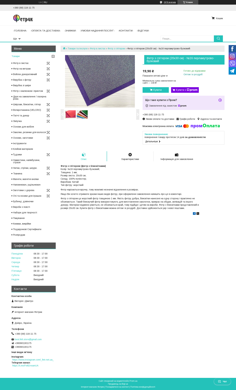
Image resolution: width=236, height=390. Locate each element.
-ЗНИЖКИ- (70, 30)
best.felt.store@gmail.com (28, 339)
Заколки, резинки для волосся (29, 132)
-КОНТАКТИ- (125, 30)
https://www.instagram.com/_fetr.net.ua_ (33, 359)
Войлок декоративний (25, 74)
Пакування (19, 218)
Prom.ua (133, 381)
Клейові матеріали (23, 149)
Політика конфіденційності (142, 387)
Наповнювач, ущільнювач (26, 184)
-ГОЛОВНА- (20, 30)
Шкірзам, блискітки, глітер (27, 104)
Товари (15, 56)
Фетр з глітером (116, 48)
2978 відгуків (170, 2)
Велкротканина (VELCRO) (27, 110)
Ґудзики (17, 154)
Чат (222, 381)
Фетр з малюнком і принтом (28, 91)
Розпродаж (19, 235)
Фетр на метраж (22, 68)
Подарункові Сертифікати (27, 229)
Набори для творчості (25, 212)
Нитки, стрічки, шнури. (25, 168)
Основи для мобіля (23, 126)
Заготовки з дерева (23, 190)
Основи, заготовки (23, 137)
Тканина (17, 173)
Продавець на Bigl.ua (118, 384)
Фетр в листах (97, 48)
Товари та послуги (78, 48)
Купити (157, 89)
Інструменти (19, 143)
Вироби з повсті (21, 207)
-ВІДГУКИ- (143, 30)
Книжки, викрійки (22, 223)
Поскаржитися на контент (117, 387)
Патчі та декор (21, 115)
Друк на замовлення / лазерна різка (29, 97)
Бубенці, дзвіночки (23, 201)
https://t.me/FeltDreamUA (25, 365)
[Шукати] (218, 38)
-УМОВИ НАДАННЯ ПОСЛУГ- (97, 30)
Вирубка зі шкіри (22, 85)
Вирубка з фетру (22, 79)
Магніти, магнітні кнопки (26, 179)
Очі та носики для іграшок (27, 196)
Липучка (17, 121)
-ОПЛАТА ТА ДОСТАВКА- (45, 30)
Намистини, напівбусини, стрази (26, 161)
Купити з (186, 89)
